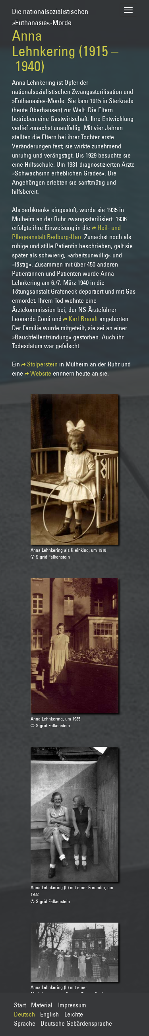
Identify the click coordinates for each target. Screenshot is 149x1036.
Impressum (72, 1005)
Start (20, 1005)
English (49, 1014)
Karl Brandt (83, 319)
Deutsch (24, 1014)
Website (40, 373)
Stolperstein (42, 364)
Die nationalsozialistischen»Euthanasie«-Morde (50, 13)
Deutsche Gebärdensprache (76, 1023)
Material (41, 1005)
